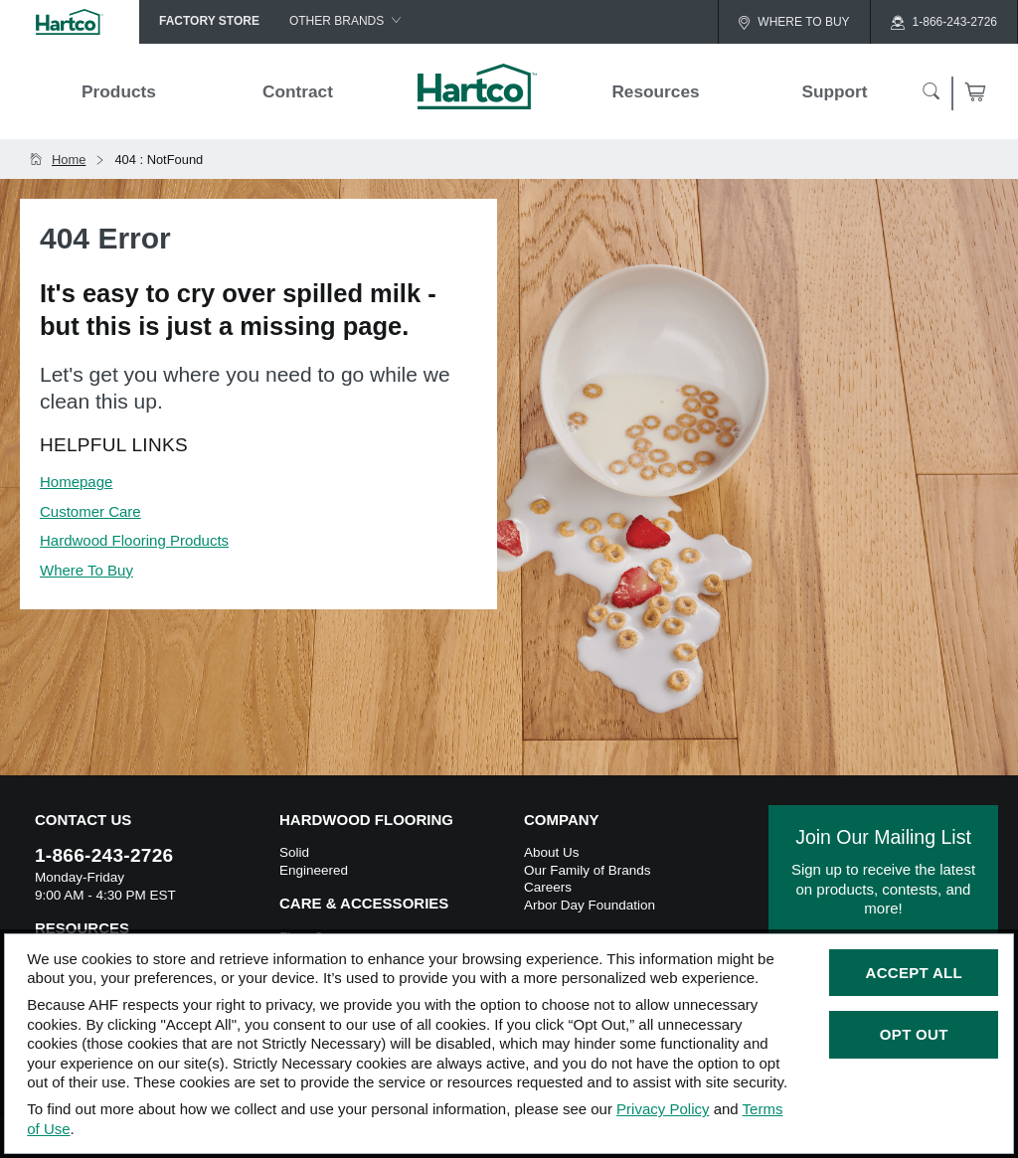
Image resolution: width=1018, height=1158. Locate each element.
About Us (552, 852)
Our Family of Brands (587, 870)
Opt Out (914, 1034)
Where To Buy (86, 570)
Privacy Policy (662, 1108)
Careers (548, 887)
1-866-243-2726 (104, 855)
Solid (294, 852)
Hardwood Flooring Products (134, 540)
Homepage (76, 481)
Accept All (914, 972)
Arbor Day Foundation (589, 905)
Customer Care (90, 511)
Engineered (313, 870)
